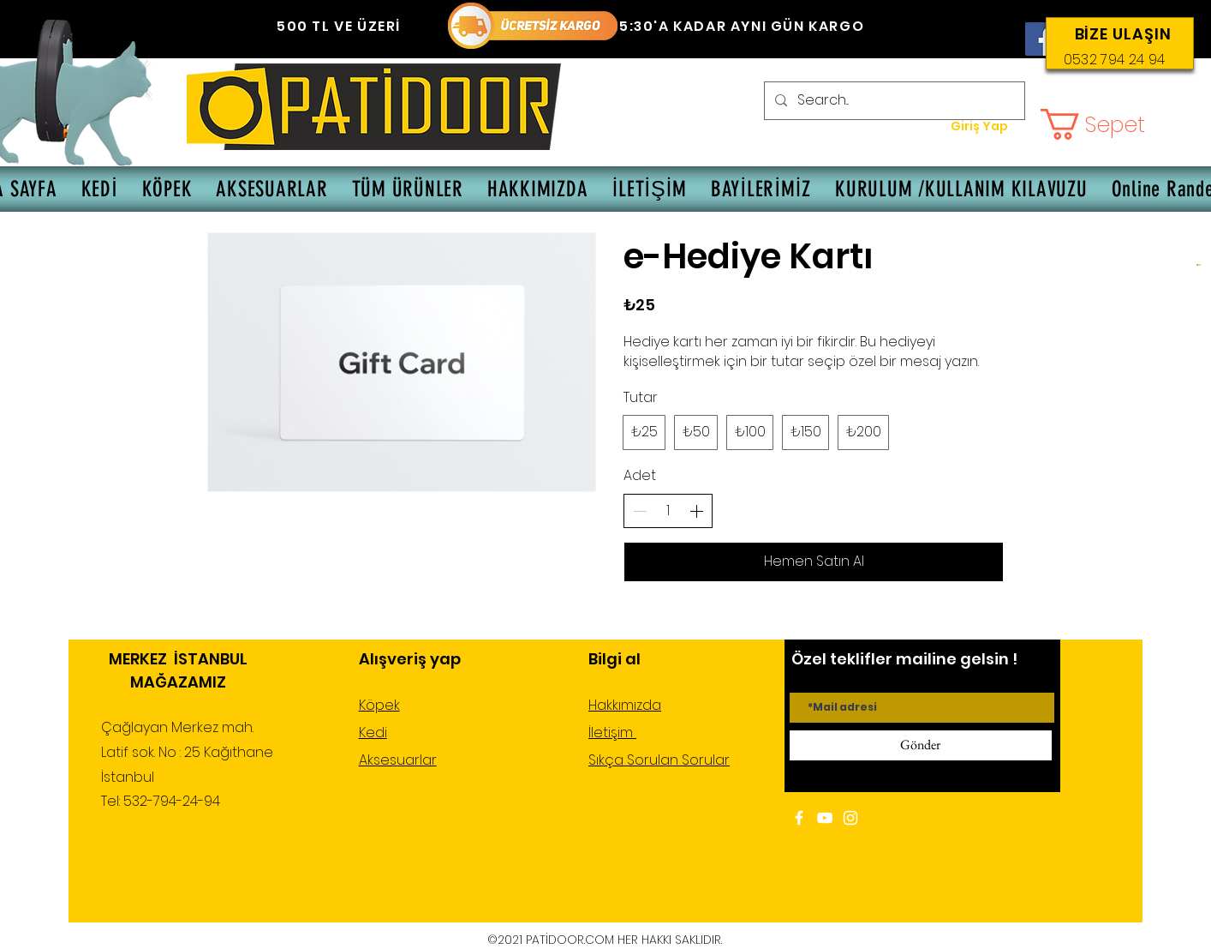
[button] (1109, 124)
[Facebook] (1042, 39)
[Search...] (892, 100)
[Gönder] (921, 745)
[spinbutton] (668, 511)
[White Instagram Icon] (850, 817)
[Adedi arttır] (696, 511)
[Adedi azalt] (639, 511)
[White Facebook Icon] (799, 817)
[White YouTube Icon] (824, 817)
